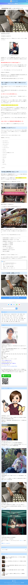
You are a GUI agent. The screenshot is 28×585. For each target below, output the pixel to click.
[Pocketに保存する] (20, 305)
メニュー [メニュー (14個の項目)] (12, 318)
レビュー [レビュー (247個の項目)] (17, 318)
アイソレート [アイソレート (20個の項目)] (14, 315)
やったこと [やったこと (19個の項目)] (5, 315)
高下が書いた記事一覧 (13, 297)
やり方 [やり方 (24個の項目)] (8, 315)
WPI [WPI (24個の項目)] (2, 315)
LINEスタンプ (21, 540)
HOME (14, 581)
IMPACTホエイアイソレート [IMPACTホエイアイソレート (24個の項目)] (7, 314)
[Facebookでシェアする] (11, 305)
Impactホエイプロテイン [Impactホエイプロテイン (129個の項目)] (14, 314)
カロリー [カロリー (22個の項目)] (18, 315)
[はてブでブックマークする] (14, 305)
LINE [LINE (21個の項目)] (18, 314)
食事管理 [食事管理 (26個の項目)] (16, 321)
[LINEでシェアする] (17, 305)
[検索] (16, 309)
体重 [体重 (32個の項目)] (24, 318)
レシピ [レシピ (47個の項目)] (14, 318)
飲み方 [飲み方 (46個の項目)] (19, 321)
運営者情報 (22, 582)
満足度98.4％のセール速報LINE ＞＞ (14, 3)
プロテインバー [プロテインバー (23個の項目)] (3, 318)
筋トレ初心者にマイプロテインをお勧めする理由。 (9, 366)
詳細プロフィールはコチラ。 (6, 423)
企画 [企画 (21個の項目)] (19, 318)
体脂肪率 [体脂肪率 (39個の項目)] (22, 318)
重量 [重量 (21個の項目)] (11, 321)
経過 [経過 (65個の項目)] (4, 321)
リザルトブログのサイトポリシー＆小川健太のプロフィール (12, 582)
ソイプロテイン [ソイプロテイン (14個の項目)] (21, 315)
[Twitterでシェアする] (8, 305)
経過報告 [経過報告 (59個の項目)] (7, 321)
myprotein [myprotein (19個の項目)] (21, 314)
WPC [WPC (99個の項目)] (23, 314)
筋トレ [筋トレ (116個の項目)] (2, 321)
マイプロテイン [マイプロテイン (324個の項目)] (8, 318)
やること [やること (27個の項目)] (11, 315)
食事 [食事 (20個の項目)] (13, 321)
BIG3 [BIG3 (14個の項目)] (2, 314)
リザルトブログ (14, 1)
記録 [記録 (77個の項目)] (9, 321)
